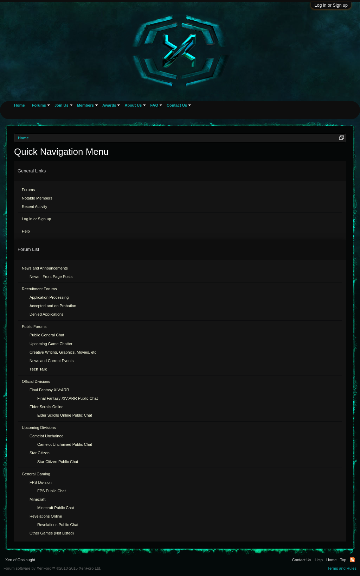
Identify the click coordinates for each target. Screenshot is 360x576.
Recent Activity (34, 206)
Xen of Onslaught (20, 560)
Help (26, 231)
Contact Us (177, 105)
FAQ (154, 105)
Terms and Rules (341, 568)
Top (343, 560)
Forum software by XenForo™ (52, 568)
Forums (28, 190)
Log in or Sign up (331, 5)
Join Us (61, 105)
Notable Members (37, 198)
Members (85, 105)
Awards (109, 105)
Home (19, 105)
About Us (133, 105)
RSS (352, 559)
